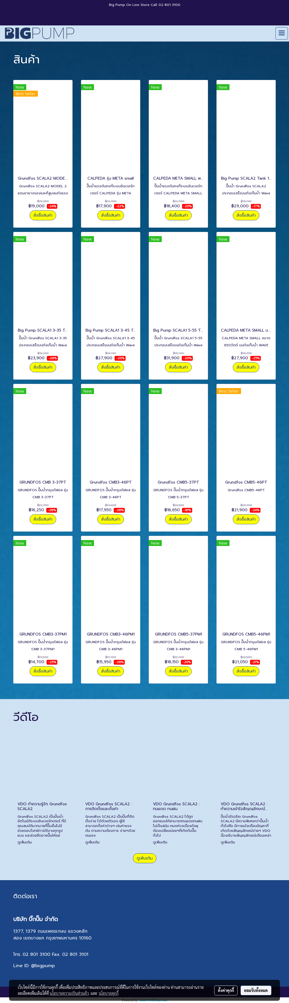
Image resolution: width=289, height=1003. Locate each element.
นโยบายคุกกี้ (109, 993)
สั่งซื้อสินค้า (42, 215)
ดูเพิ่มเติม (25, 842)
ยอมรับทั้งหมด (256, 990)
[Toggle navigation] (281, 33)
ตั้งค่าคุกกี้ (226, 990)
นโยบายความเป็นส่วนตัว (69, 993)
